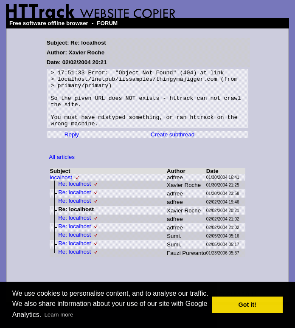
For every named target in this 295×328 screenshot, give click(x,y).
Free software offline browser (48, 23)
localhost (61, 189)
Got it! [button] (247, 304)
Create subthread (172, 146)
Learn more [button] (58, 314)
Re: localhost (74, 195)
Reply (72, 146)
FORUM (107, 23)
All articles (62, 168)
